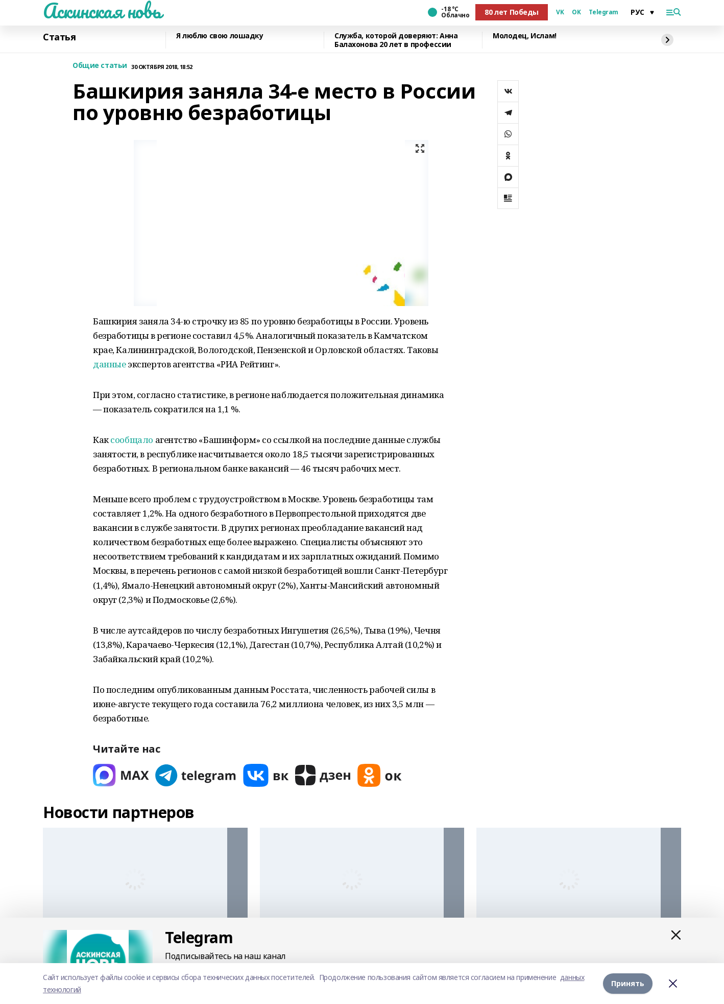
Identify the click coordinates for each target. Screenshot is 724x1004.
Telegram (603, 12)
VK (560, 12)
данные (109, 364)
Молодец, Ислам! (525, 36)
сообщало (131, 440)
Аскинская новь (102, 11)
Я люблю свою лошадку (219, 36)
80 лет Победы (512, 12)
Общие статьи (100, 65)
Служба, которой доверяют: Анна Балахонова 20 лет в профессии (395, 40)
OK (576, 12)
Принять (627, 983)
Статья (59, 37)
